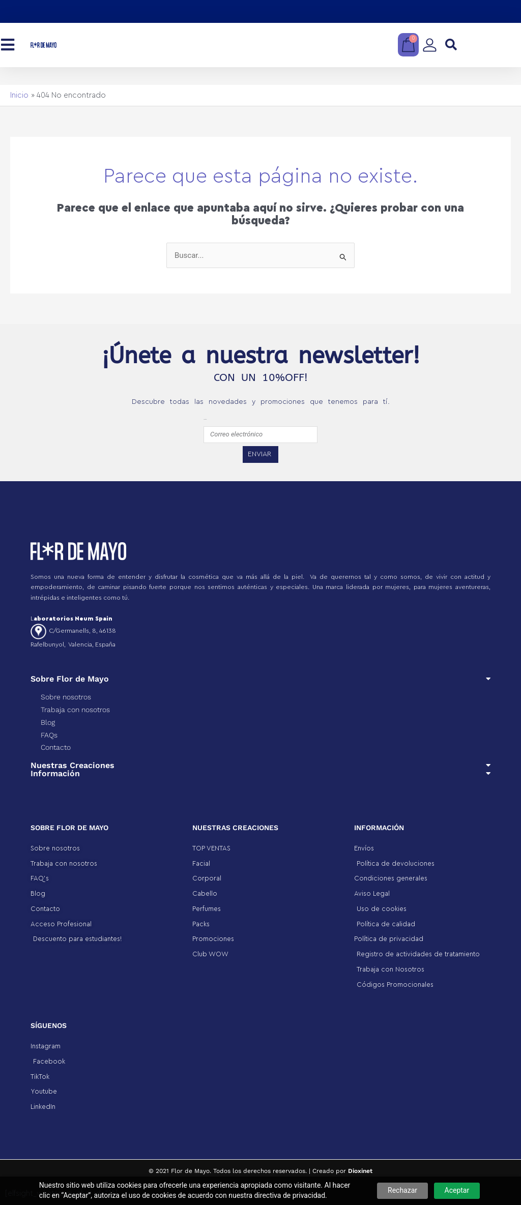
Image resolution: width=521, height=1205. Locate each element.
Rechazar (402, 1190)
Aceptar (457, 1190)
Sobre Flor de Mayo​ (70, 679)
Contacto (56, 747)
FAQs (49, 735)
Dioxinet (360, 1170)
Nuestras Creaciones (72, 765)
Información (55, 773)
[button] (451, 45)
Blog (48, 722)
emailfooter (205, 419)
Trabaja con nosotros (75, 710)
